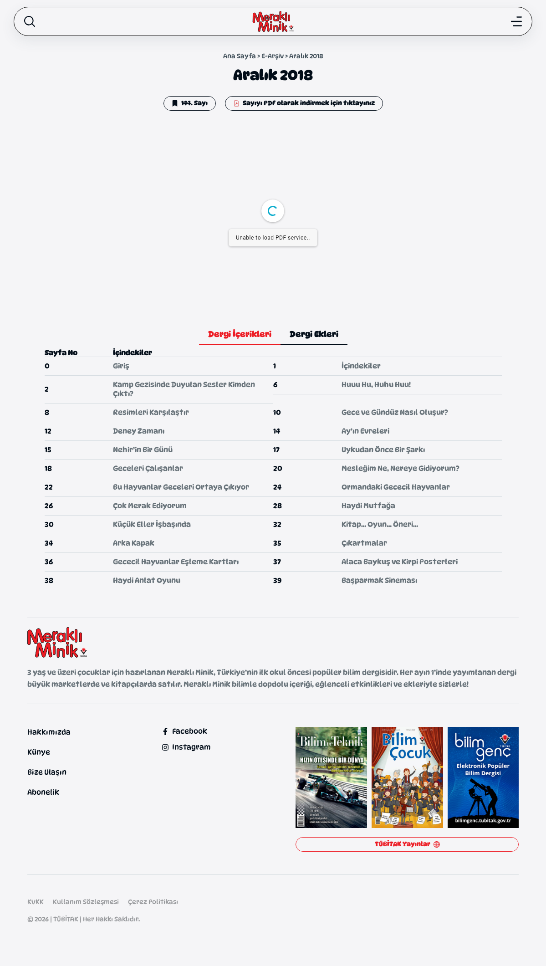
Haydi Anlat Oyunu (146, 580)
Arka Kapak (133, 543)
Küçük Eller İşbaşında (152, 524)
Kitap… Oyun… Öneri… (380, 524)
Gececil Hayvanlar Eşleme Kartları (176, 561)
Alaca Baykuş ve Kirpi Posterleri (400, 561)
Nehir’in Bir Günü (143, 449)
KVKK (35, 901)
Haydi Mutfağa (368, 505)
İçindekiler (361, 366)
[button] (189, 103)
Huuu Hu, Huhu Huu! (376, 384)
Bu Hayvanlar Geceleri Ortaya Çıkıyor (181, 487)
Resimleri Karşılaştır (151, 412)
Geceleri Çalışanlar (148, 468)
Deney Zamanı (138, 431)
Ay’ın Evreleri (365, 431)
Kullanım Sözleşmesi (86, 901)
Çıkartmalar (364, 543)
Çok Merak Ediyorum (150, 505)
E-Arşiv (272, 56)
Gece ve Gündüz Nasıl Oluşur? (395, 412)
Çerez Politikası (153, 901)
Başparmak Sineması (379, 580)
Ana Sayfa (239, 56)
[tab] (240, 335)
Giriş (121, 366)
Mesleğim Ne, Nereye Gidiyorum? (400, 468)
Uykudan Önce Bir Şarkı (383, 449)
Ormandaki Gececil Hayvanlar (396, 487)
